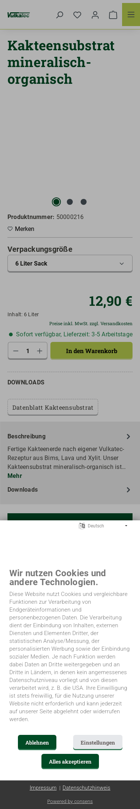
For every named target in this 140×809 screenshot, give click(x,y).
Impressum (42, 788)
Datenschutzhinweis (87, 788)
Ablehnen (37, 742)
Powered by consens (70, 801)
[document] (70, 651)
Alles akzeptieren (70, 761)
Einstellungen (98, 742)
